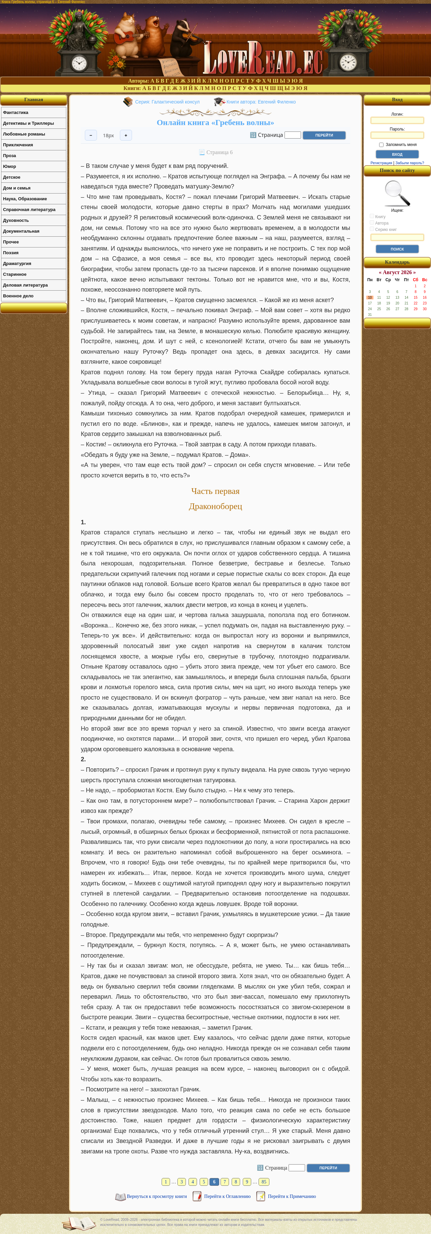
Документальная (21, 231)
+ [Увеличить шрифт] (126, 135)
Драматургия (17, 263)
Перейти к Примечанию (292, 1196)
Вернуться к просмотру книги (157, 1196)
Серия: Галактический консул (167, 102)
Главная (33, 99)
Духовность (16, 220)
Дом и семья (17, 187)
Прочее (11, 241)
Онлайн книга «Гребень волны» (215, 122)
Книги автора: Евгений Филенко (261, 102)
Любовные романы (24, 134)
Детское (11, 177)
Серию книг (383, 229)
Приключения (18, 144)
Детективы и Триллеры (28, 123)
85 (264, 1181)
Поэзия (11, 252)
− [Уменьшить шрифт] (91, 135)
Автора (379, 223)
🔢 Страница (266, 134)
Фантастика (15, 112)
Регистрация (381, 163)
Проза (9, 155)
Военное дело (18, 295)
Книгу (378, 216)
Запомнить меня (398, 144)
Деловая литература (25, 285)
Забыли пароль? (410, 163)
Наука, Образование (25, 198)
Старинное (15, 274)
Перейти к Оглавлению (228, 1196)
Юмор (9, 166)
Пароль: (397, 133)
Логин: (397, 118)
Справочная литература (29, 209)
